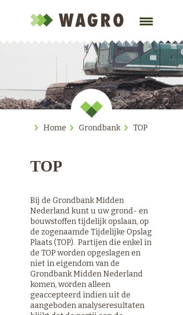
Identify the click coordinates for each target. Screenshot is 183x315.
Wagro (78, 20)
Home (54, 128)
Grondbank (99, 128)
